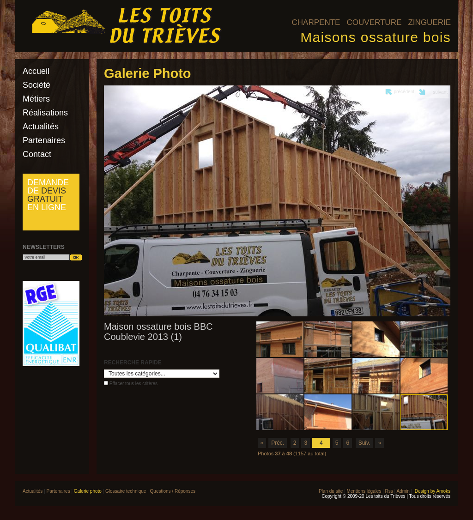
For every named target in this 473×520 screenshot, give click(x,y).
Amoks (443, 491)
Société (36, 85)
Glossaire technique (125, 491)
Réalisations (45, 112)
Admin (402, 491)
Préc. (277, 443)
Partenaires (44, 140)
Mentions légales (363, 491)
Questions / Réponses (172, 491)
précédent (404, 91)
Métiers (36, 98)
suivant (440, 92)
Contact (37, 154)
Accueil (36, 71)
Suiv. (364, 443)
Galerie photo (88, 491)
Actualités (41, 126)
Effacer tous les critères (133, 383)
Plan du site (331, 491)
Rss (389, 491)
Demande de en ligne (48, 195)
